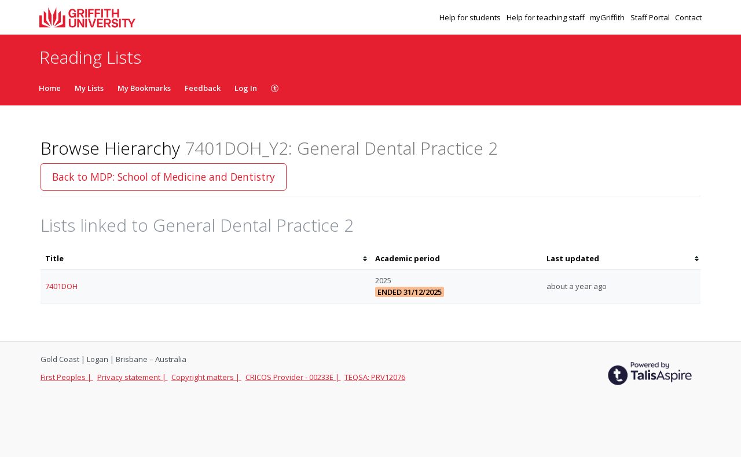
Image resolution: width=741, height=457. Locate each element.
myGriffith (608, 17)
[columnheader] (205, 258)
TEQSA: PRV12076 (374, 377)
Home (50, 88)
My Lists (89, 88)
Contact (688, 17)
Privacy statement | (132, 377)
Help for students (470, 17)
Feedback (203, 88)
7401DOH (61, 286)
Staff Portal (651, 17)
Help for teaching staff (546, 17)
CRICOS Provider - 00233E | (293, 377)
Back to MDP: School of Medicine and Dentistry (163, 177)
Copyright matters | (206, 377)
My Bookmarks (144, 88)
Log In (245, 88)
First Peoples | (67, 377)
